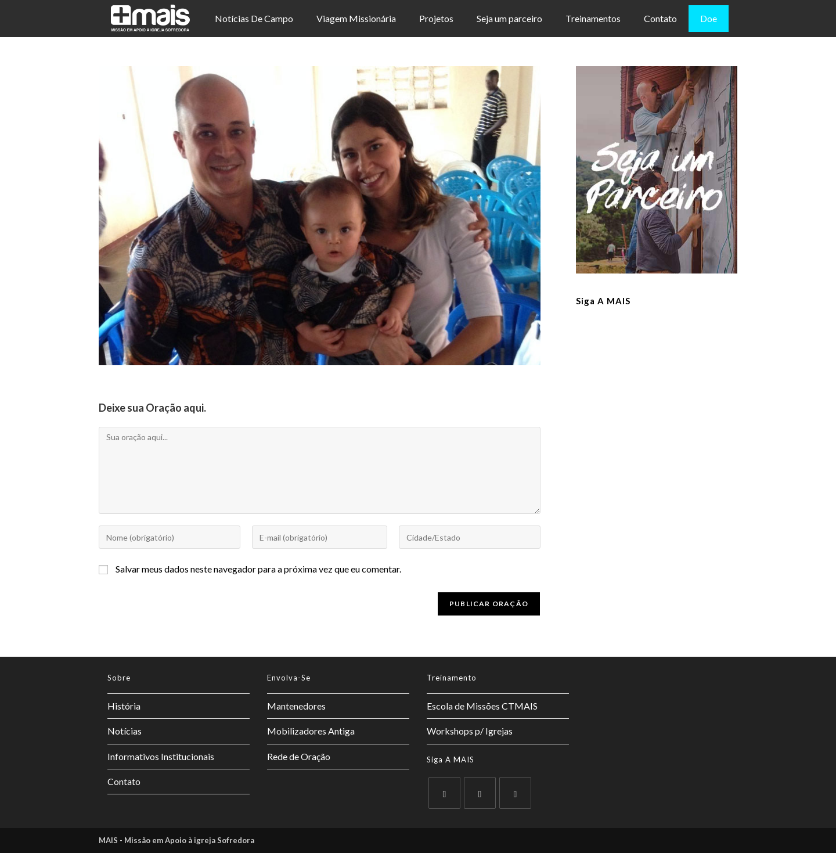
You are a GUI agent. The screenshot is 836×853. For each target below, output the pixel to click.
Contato (660, 18)
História (123, 705)
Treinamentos (593, 18)
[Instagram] (515, 793)
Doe (708, 18)
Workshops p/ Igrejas (470, 730)
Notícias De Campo (254, 18)
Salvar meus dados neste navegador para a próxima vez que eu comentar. (258, 568)
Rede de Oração (298, 756)
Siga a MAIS (603, 301)
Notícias (124, 730)
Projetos (436, 18)
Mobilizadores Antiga (311, 730)
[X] (444, 793)
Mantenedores (296, 705)
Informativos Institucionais (160, 756)
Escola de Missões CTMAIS (482, 705)
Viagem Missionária (356, 18)
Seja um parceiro (509, 18)
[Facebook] (480, 793)
